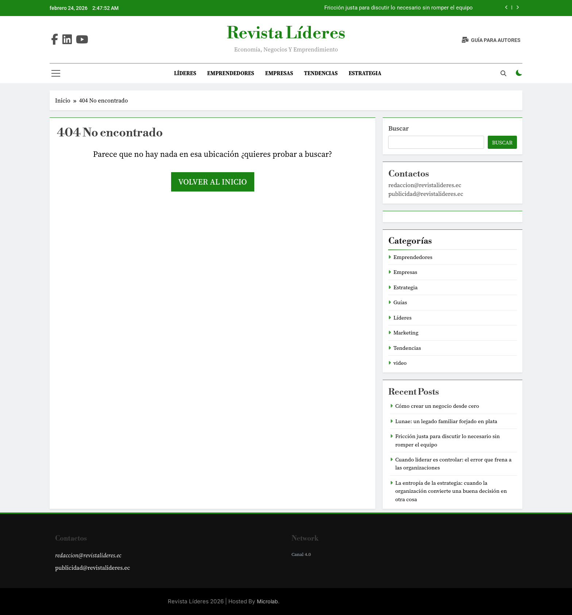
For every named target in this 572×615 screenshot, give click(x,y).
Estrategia (365, 73)
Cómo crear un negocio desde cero (437, 406)
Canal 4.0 (301, 554)
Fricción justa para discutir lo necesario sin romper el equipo (398, 8)
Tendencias (320, 73)
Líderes (185, 73)
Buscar (398, 128)
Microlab (267, 601)
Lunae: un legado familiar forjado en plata (446, 421)
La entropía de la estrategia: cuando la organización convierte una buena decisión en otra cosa (451, 491)
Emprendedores (230, 73)
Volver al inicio (212, 181)
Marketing (405, 332)
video (399, 363)
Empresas (279, 73)
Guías (400, 302)
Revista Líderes (286, 33)
